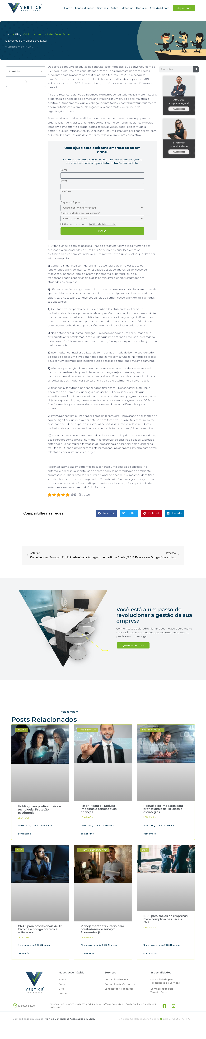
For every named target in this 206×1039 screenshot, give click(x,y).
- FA (179, 1028)
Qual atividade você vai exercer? (81, 212)
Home (68, 8)
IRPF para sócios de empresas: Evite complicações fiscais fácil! (165, 919)
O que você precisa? (73, 202)
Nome (64, 169)
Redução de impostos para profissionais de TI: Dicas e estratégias (163, 809)
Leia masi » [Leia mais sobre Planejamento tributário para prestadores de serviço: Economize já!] (87, 937)
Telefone (66, 191)
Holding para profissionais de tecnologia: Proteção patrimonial (39, 809)
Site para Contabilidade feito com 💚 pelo (143, 1028)
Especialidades (84, 8)
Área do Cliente (159, 8)
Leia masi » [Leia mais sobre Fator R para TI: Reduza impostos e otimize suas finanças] (87, 817)
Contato (141, 8)
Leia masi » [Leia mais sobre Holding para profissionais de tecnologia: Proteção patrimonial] (24, 817)
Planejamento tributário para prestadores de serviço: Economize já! (102, 929)
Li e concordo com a (90, 224)
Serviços (102, 8)
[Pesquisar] (196, 69)
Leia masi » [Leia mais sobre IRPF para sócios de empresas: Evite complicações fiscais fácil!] (149, 927)
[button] (41, 71)
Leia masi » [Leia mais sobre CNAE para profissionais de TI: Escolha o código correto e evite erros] (24, 937)
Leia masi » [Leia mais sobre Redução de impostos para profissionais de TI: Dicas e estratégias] (149, 817)
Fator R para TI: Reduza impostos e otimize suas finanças (99, 809)
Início (8, 34)
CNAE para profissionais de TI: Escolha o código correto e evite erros (40, 929)
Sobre (114, 8)
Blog (18, 34)
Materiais (127, 8)
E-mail (64, 180)
